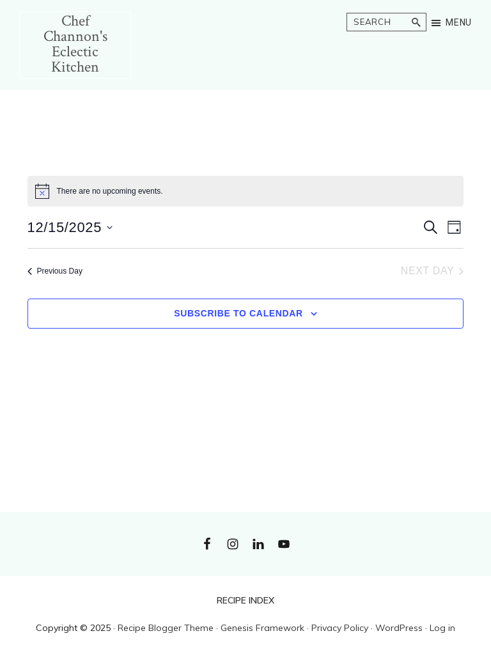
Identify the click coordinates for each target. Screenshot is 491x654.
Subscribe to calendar (238, 313)
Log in (442, 628)
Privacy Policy (339, 628)
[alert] (245, 191)
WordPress (399, 628)
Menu (459, 22)
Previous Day (54, 271)
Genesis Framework (262, 628)
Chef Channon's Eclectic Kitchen (75, 44)
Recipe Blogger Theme (166, 628)
